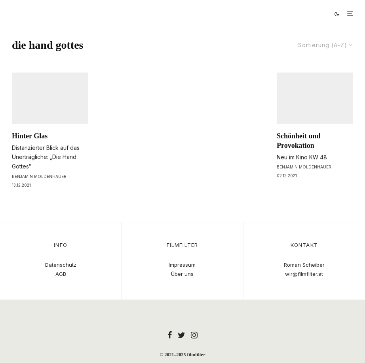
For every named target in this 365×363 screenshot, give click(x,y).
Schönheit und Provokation (299, 157)
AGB (60, 274)
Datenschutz (60, 265)
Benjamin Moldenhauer (39, 192)
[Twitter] (181, 335)
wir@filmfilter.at (304, 274)
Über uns (182, 274)
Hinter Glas (30, 152)
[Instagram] (194, 335)
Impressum (182, 265)
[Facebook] (170, 335)
